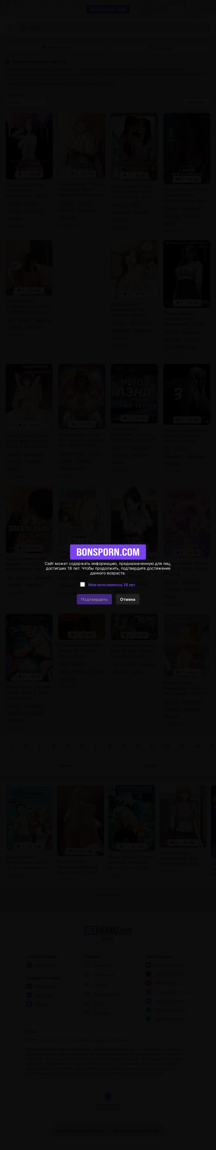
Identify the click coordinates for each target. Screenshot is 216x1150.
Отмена (127, 599)
